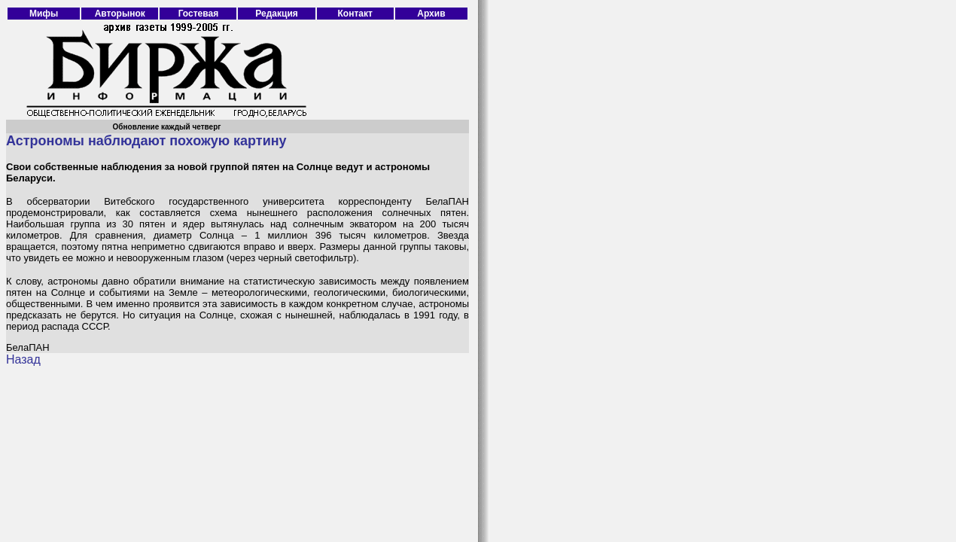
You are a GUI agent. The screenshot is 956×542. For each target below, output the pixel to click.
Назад (23, 359)
